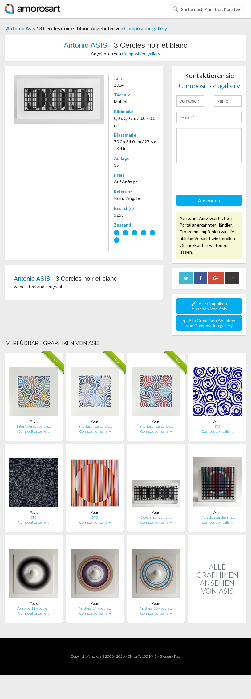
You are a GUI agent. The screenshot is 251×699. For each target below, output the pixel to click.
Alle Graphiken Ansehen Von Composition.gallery (209, 323)
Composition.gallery (145, 28)
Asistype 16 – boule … (156, 608)
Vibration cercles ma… (217, 517)
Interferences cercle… (34, 426)
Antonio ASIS (85, 45)
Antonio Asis (20, 28)
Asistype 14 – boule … (95, 608)
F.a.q (177, 656)
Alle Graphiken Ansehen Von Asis (209, 306)
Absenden (209, 200)
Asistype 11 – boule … (33, 608)
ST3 (95, 517)
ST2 (217, 426)
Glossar (165, 656)
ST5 (33, 517)
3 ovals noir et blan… (156, 517)
